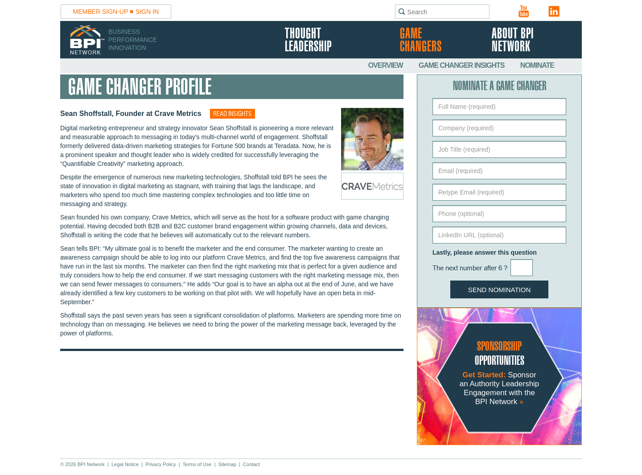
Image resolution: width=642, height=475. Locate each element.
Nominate (537, 65)
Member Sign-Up (100, 11)
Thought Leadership (308, 41)
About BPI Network (513, 41)
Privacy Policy (160, 464)
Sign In (147, 11)
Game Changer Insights (462, 65)
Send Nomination (499, 289)
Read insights (232, 114)
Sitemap (227, 464)
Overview (386, 65)
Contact (251, 464)
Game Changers (421, 41)
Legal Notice (125, 464)
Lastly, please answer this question (484, 252)
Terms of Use (197, 464)
